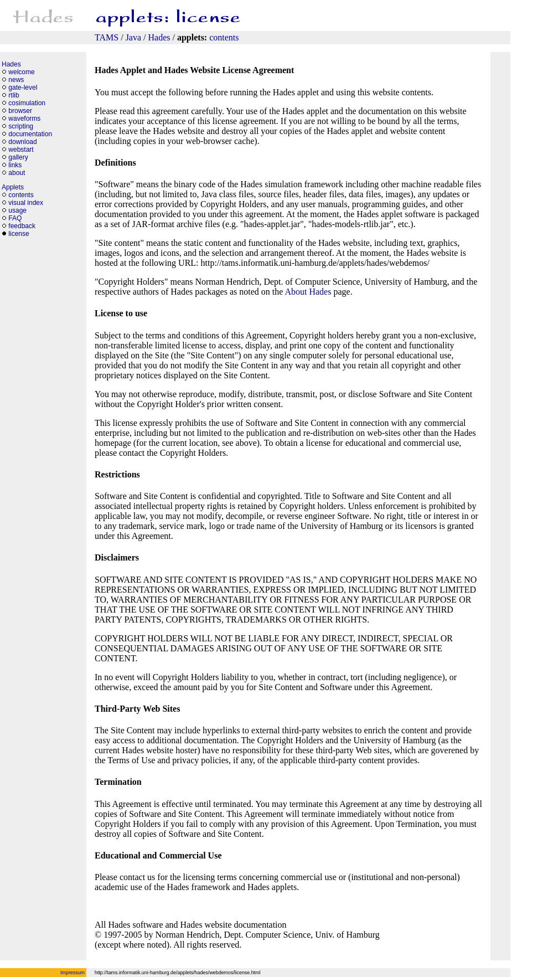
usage (17, 210)
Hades (159, 37)
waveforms (24, 118)
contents (224, 37)
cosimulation (26, 103)
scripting (20, 126)
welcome (21, 72)
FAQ (15, 218)
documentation (30, 134)
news (16, 80)
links (15, 165)
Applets (13, 187)
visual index (25, 203)
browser (20, 111)
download (22, 142)
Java (133, 37)
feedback (21, 226)
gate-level (22, 87)
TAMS (106, 37)
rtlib (13, 95)
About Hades (308, 291)
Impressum (72, 972)
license (18, 234)
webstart (20, 149)
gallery (18, 157)
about (16, 173)
